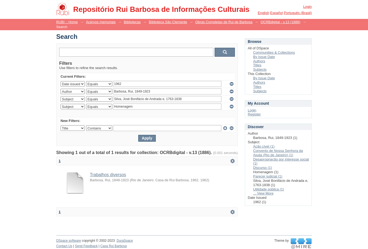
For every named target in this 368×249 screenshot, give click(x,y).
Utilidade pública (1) (268, 189)
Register (254, 114)
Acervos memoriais (101, 22)
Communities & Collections (274, 52)
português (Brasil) (298, 13)
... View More (263, 193)
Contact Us (64, 246)
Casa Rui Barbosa (113, 246)
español (276, 13)
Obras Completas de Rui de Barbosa (223, 22)
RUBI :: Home (67, 22)
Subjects (260, 69)
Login (307, 7)
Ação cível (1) (263, 146)
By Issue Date (264, 57)
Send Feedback (86, 246)
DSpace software (68, 241)
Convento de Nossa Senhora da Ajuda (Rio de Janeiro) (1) (278, 153)
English (263, 13)
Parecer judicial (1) (267, 176)
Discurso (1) (262, 168)
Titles (257, 65)
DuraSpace (124, 241)
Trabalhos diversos (108, 174)
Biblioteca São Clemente (168, 22)
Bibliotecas (132, 22)
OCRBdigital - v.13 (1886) (280, 22)
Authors (259, 61)
